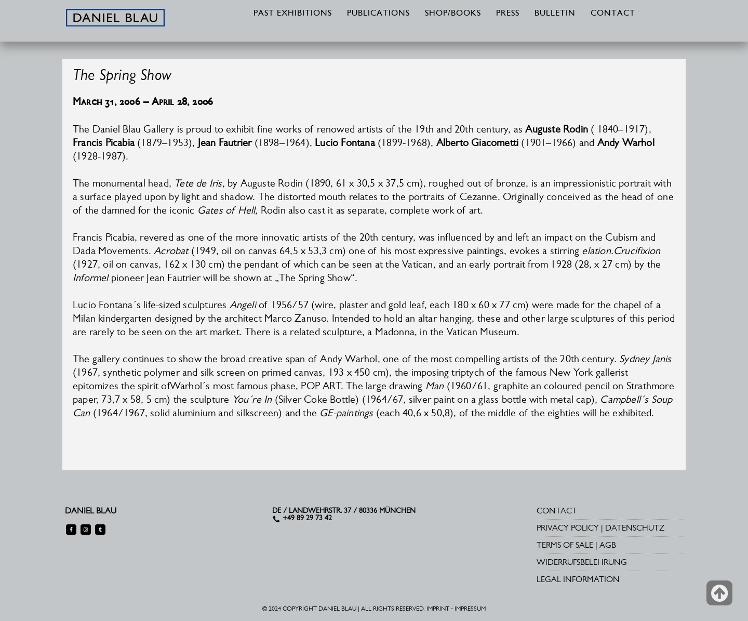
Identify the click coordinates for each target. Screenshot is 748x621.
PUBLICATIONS (378, 13)
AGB (607, 545)
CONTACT (612, 13)
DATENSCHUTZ (634, 528)
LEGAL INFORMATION (578, 579)
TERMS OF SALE (565, 545)
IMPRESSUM (470, 608)
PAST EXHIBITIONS (292, 13)
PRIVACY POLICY (568, 528)
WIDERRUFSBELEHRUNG (582, 562)
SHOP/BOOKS (453, 13)
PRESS (508, 13)
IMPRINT (437, 608)
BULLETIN (555, 13)
